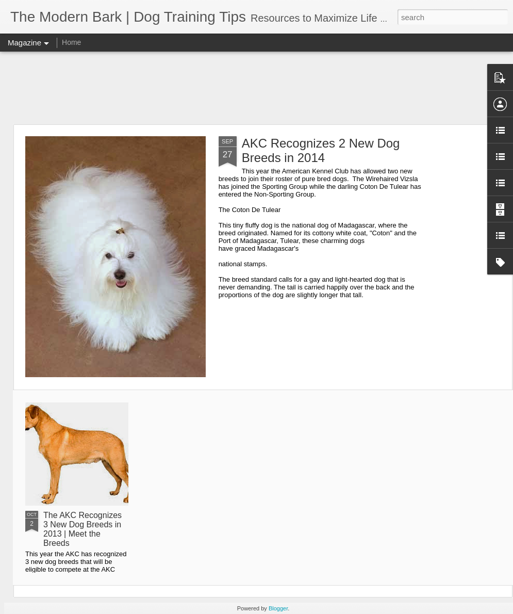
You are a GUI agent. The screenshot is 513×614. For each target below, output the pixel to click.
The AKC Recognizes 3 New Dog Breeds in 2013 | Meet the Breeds (82, 529)
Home (71, 42)
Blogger (278, 608)
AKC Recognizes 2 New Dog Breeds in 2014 (321, 150)
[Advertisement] (257, 88)
